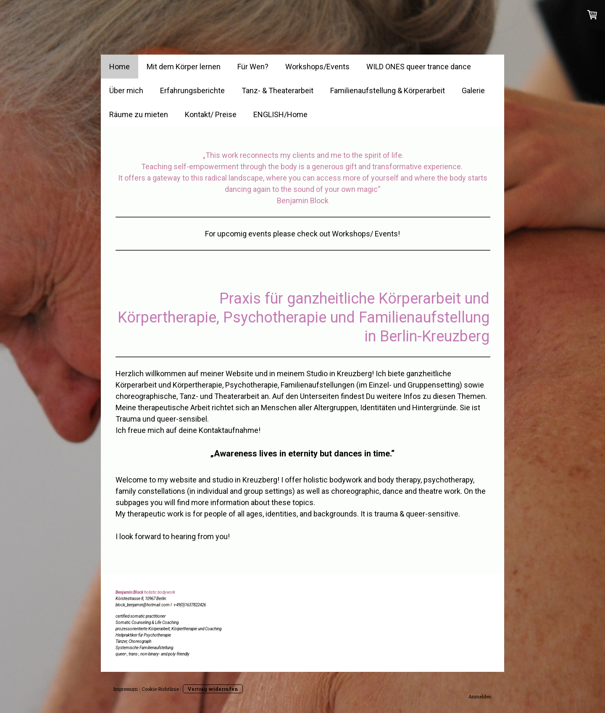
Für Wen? (252, 66)
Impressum (125, 689)
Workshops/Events (317, 66)
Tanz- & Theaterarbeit (277, 90)
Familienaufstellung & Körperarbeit (387, 90)
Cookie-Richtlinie (160, 689)
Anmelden (480, 696)
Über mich (126, 90)
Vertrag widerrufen (212, 689)
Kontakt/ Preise (211, 114)
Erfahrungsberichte (192, 90)
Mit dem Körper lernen (184, 66)
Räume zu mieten (138, 114)
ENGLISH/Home (280, 114)
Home (119, 66)
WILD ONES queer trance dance (418, 66)
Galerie (473, 90)
